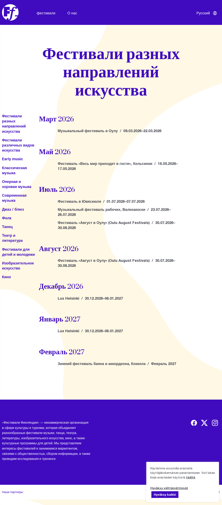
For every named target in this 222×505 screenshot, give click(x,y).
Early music (12, 159)
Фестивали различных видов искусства (18, 145)
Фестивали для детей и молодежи (18, 252)
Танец (7, 226)
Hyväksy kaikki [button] (165, 494)
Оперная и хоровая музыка (16, 184)
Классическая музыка (14, 170)
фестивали (46, 13)
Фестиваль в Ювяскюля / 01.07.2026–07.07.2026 (101, 201)
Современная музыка (14, 198)
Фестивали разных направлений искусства (14, 124)
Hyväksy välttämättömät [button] (169, 488)
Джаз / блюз (13, 209)
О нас (72, 13)
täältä (190, 477)
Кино (6, 277)
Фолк (6, 218)
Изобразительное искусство (18, 265)
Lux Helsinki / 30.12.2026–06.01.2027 (90, 298)
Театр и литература (12, 238)
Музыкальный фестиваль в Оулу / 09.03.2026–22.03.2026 (109, 130)
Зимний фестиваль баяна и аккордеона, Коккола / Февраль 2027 (117, 363)
